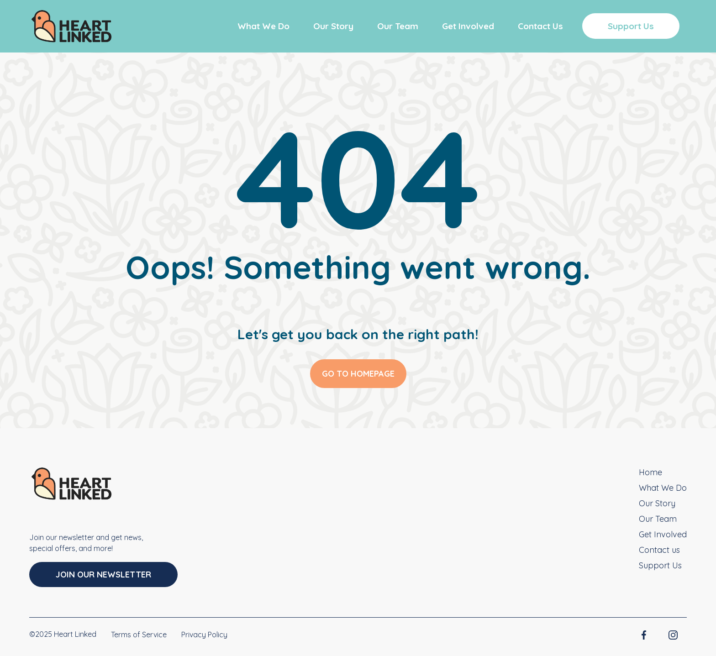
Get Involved (468, 26)
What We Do (263, 26)
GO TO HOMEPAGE (358, 373)
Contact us (659, 550)
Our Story (333, 26)
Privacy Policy (204, 634)
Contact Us (540, 26)
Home (650, 472)
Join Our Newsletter (103, 574)
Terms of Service (139, 634)
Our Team (397, 26)
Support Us (631, 26)
